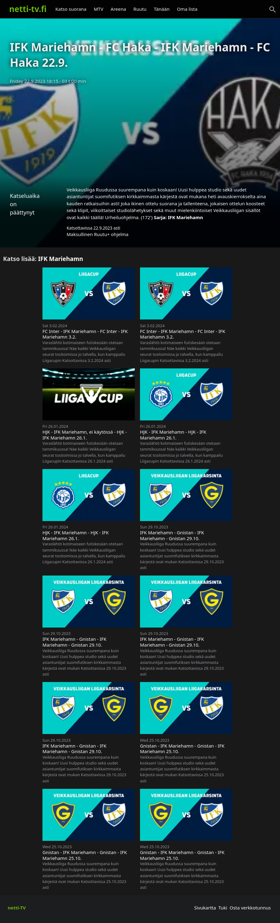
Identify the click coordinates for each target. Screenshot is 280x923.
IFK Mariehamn (185, 217)
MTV (98, 9)
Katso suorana (70, 9)
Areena (118, 9)
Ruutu (140, 9)
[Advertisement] (140, 133)
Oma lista (187, 9)
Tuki (222, 908)
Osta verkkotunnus (250, 908)
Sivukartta (205, 908)
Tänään (162, 9)
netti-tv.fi (27, 8)
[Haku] (272, 9)
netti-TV (17, 908)
